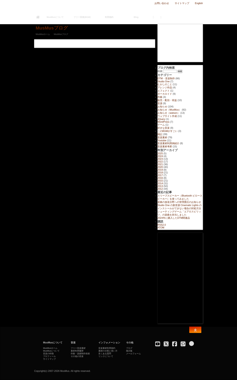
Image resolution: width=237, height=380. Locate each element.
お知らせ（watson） (168, 113)
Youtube (161, 140)
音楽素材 (162, 137)
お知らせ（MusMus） (169, 109)
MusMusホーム (43, 34)
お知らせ (162, 106)
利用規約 (109, 17)
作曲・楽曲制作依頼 (80, 353)
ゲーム (161, 124)
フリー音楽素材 (78, 348)
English (199, 3)
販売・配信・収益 (167, 100)
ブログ (129, 348)
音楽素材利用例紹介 (168, 143)
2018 (160, 172)
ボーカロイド (164, 94)
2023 (160, 159)
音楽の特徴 (48, 353)
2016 (160, 178)
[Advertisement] (180, 43)
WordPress (163, 122)
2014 (160, 183)
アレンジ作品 (164, 87)
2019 (160, 170)
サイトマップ (182, 3)
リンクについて (105, 356)
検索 (159, 71)
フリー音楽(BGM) (82, 17)
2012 (160, 189)
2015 (160, 180)
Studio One (163, 81)
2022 (160, 161)
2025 (160, 153)
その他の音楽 (77, 356)
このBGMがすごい (167, 131)
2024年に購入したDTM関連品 (173, 218)
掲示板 (129, 351)
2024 (160, 156)
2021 (160, 164)
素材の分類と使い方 (107, 351)
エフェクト (163, 90)
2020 (160, 167)
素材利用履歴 (77, 351)
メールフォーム (133, 353)
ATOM (160, 227)
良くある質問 (104, 353)
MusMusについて (55, 17)
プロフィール (49, 356)
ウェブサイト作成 (167, 116)
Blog (136, 17)
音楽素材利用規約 (106, 348)
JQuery (161, 119)
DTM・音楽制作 (166, 78)
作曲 (159, 97)
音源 (159, 103)
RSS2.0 (161, 225)
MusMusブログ (52, 27)
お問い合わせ (161, 3)
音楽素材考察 (164, 146)
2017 (160, 175)
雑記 (159, 134)
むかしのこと (164, 84)
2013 (160, 186)
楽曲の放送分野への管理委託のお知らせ (179, 202)
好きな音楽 (163, 128)
